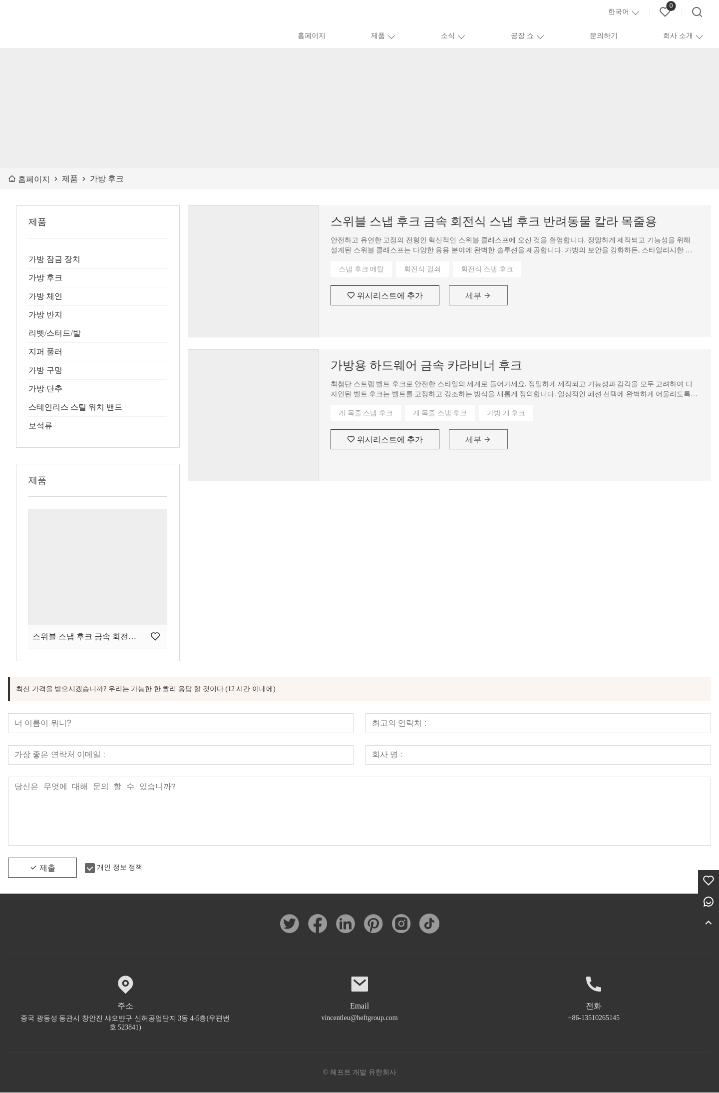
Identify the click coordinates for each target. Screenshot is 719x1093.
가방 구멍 (45, 370)
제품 (378, 35)
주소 (125, 1006)
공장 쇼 (522, 35)
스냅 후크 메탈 (361, 269)
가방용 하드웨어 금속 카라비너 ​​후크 (426, 365)
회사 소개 (678, 35)
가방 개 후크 (506, 413)
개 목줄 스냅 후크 (366, 413)
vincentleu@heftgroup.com (359, 1018)
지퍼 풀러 (45, 351)
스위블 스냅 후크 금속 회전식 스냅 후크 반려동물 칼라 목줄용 (494, 221)
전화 (594, 1006)
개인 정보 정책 (119, 868)
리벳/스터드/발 (54, 333)
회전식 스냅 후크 (487, 269)
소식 (448, 35)
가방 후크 (45, 277)
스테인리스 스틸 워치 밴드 (75, 407)
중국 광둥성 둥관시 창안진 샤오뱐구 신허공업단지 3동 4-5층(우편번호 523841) (125, 1023)
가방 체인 (45, 296)
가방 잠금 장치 (54, 259)
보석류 (40, 425)
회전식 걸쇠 (422, 269)
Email (359, 1006)
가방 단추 (45, 388)
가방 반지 (45, 314)
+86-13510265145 (594, 1018)
